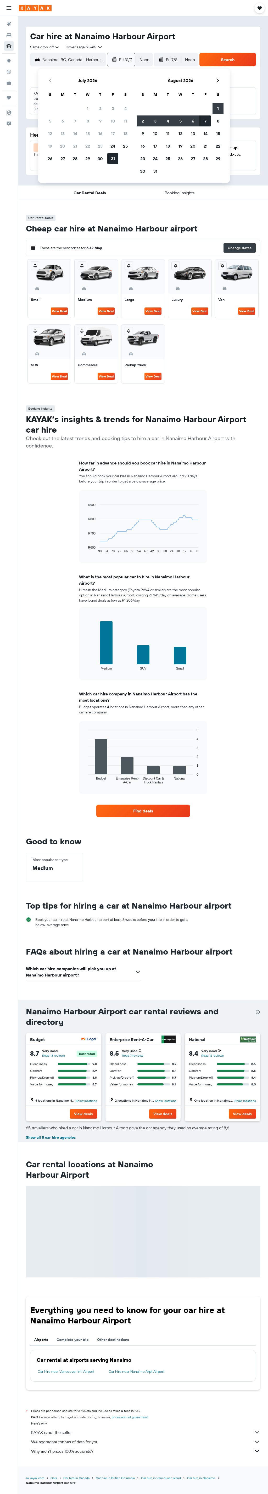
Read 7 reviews (132, 1055)
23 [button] (100, 146)
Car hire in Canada (76, 1478)
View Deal (59, 311)
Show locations (86, 1101)
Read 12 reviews (212, 1055)
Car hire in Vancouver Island (161, 1478)
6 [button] (63, 121)
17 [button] (113, 133)
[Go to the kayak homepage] (35, 8)
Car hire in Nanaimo (201, 1478)
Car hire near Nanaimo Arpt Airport (137, 1371)
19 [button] (50, 146)
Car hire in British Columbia (115, 1478)
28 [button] (75, 158)
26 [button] (50, 158)
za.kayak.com (35, 1478)
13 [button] (63, 133)
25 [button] (125, 146)
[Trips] (9, 97)
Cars (54, 1478)
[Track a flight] (9, 72)
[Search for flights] (9, 24)
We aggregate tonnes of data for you (145, 1442)
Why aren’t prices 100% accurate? (145, 1451)
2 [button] (100, 108)
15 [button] (88, 133)
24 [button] (112, 146)
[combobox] (44, 47)
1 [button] (87, 108)
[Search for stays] (9, 35)
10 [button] (113, 121)
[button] (9, 8)
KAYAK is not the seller (145, 1432)
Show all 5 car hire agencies (51, 1137)
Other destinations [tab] (113, 1339)
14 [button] (75, 133)
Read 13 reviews (53, 1055)
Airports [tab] (41, 1339)
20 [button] (62, 146)
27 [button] (62, 158)
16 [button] (100, 133)
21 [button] (75, 146)
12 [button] (50, 133)
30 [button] (100, 158)
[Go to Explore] (9, 61)
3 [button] (113, 108)
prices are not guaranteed (130, 1417)
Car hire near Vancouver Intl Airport (66, 1371)
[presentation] (257, 1012)
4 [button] (125, 108)
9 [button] (100, 121)
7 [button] (75, 121)
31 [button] (113, 158)
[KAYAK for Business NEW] (9, 83)
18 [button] (125, 133)
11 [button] (125, 121)
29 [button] (87, 158)
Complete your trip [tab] (73, 1339)
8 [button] (88, 121)
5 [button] (50, 121)
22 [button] (87, 146)
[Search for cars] (9, 46)
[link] (143, 811)
